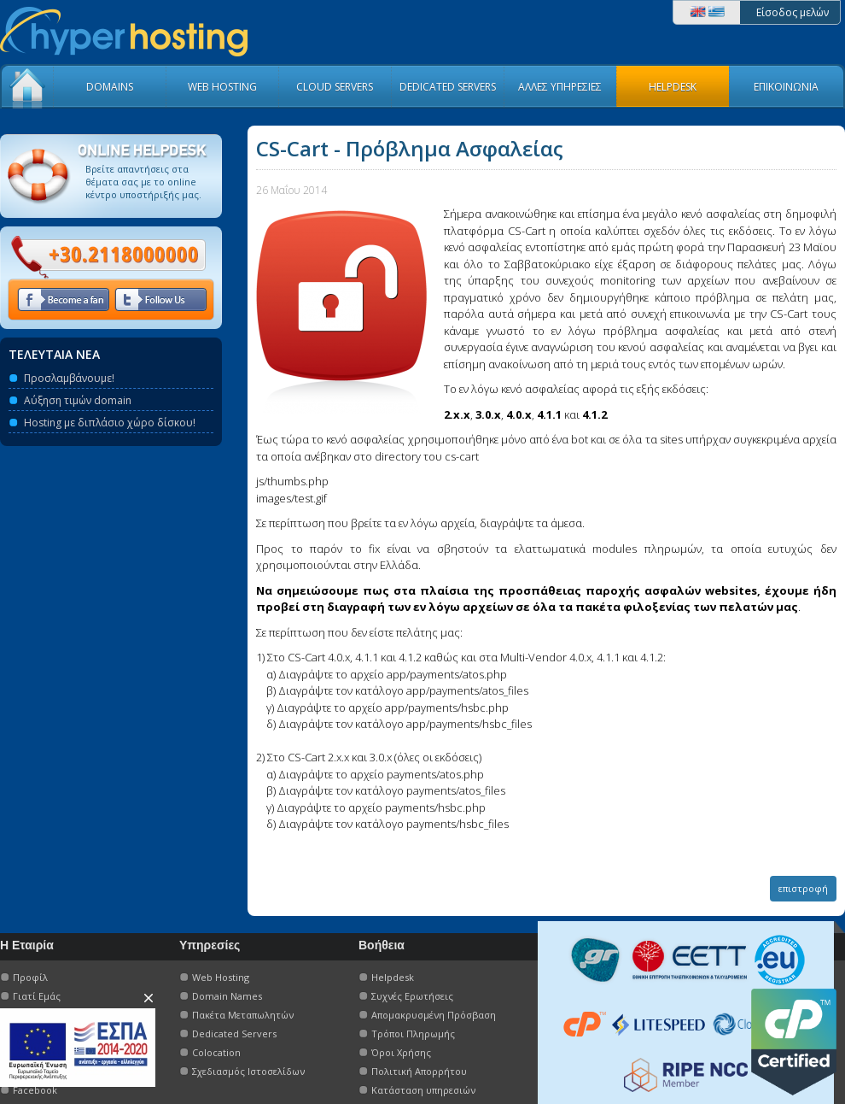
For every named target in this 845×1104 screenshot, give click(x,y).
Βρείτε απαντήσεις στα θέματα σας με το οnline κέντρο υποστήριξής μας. (143, 181)
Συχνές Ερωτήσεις (412, 995)
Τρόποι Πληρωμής (413, 1033)
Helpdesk (392, 977)
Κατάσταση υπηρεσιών (423, 1089)
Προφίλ (30, 977)
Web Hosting (220, 977)
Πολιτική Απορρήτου (419, 1071)
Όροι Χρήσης (401, 1052)
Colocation (216, 1052)
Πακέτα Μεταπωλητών (243, 1014)
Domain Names (227, 995)
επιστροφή (803, 888)
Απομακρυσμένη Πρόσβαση (433, 1014)
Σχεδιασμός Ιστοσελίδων (248, 1071)
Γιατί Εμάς (37, 995)
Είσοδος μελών (792, 12)
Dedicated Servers (234, 1033)
